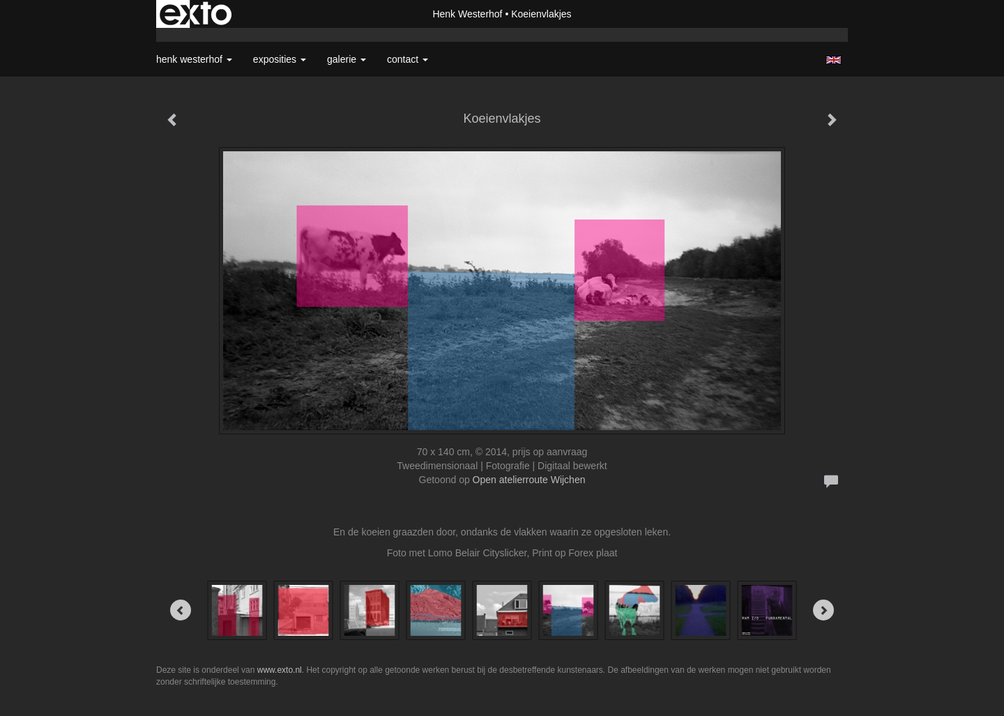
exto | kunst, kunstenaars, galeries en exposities (195, 14)
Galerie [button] (346, 59)
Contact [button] (407, 59)
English (834, 60)
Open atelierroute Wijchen (529, 479)
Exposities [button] (279, 59)
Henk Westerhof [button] (194, 59)
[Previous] (180, 610)
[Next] (823, 610)
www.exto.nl (279, 670)
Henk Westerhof (467, 14)
